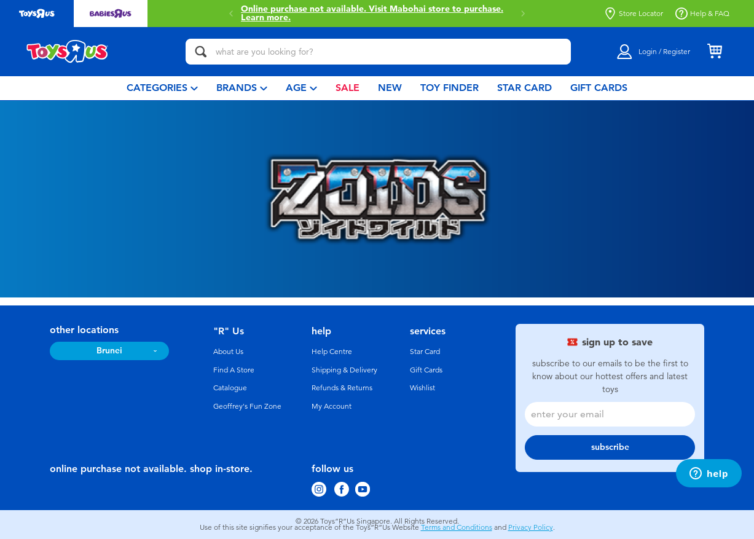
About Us (228, 351)
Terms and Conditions (456, 527)
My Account (331, 406)
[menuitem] (162, 88)
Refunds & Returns (342, 388)
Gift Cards (426, 370)
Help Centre (332, 351)
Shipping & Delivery (344, 370)
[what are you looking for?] (378, 51)
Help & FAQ (702, 13)
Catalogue (230, 388)
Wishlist (422, 388)
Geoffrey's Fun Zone (247, 406)
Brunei (109, 350)
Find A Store (233, 370)
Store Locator (633, 13)
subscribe (610, 447)
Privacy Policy (530, 527)
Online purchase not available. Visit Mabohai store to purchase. (372, 13)
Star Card (425, 351)
